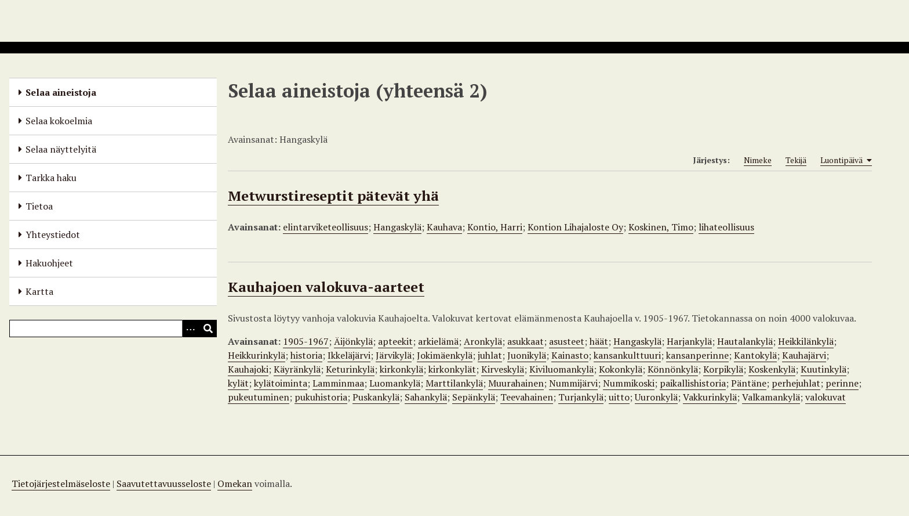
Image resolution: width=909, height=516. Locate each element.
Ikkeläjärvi (349, 355)
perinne (842, 383)
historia (306, 355)
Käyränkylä (297, 369)
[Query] (113, 328)
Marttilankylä (454, 383)
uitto (619, 397)
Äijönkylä (353, 341)
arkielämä (438, 341)
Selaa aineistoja (61, 92)
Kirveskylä (502, 369)
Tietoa (39, 206)
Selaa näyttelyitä (61, 149)
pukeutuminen (258, 397)
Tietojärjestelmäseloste (61, 483)
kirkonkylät (452, 369)
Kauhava (444, 227)
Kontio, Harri (494, 227)
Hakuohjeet (49, 263)
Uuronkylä (656, 397)
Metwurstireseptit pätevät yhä (333, 195)
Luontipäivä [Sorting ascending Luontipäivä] (846, 160)
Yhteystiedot (53, 234)
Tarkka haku (51, 177)
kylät (238, 383)
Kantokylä (755, 355)
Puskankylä (375, 397)
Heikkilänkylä (806, 341)
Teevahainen (526, 397)
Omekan (234, 483)
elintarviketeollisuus (325, 227)
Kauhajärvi (804, 355)
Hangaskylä (397, 227)
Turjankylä (580, 397)
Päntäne (748, 383)
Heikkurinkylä (256, 355)
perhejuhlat (796, 383)
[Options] (190, 328)
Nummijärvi (573, 383)
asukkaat (525, 341)
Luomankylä (394, 383)
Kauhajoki (248, 369)
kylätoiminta (280, 383)
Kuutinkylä (823, 369)
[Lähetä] (208, 328)
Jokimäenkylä (444, 355)
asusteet (566, 341)
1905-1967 (306, 341)
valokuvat (825, 397)
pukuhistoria (320, 397)
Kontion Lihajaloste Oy (575, 227)
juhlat (490, 355)
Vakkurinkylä (710, 397)
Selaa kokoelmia (59, 120)
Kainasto (569, 355)
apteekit (395, 341)
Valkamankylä (771, 397)
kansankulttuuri (627, 355)
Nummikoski (629, 383)
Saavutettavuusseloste (164, 483)
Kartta (39, 291)
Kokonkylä (620, 369)
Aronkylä (483, 341)
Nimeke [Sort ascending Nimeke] (758, 159)
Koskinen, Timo (660, 227)
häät (599, 341)
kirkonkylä (401, 369)
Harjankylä (689, 341)
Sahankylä (426, 397)
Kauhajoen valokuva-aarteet (326, 286)
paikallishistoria (693, 383)
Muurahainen (516, 383)
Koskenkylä (771, 369)
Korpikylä (723, 369)
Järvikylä (394, 355)
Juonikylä (526, 355)
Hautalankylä (745, 341)
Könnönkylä (673, 369)
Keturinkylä (350, 369)
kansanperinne (697, 355)
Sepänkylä (473, 397)
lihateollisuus (726, 227)
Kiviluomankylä (561, 369)
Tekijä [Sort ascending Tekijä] (796, 159)
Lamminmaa (338, 383)
